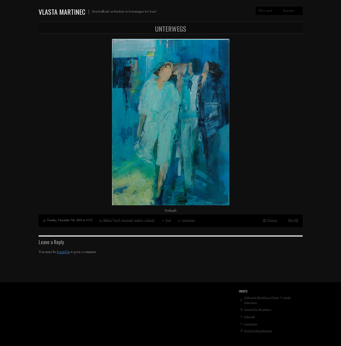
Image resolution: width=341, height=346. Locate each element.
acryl (117, 220)
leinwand (127, 220)
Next (291, 220)
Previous (272, 220)
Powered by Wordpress (257, 309)
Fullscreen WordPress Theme (261, 297)
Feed (168, 220)
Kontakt (288, 11)
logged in (63, 252)
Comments (188, 220)
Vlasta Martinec (62, 12)
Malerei (107, 220)
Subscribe (249, 316)
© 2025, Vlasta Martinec (258, 330)
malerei (138, 220)
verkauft (150, 220)
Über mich (265, 11)
